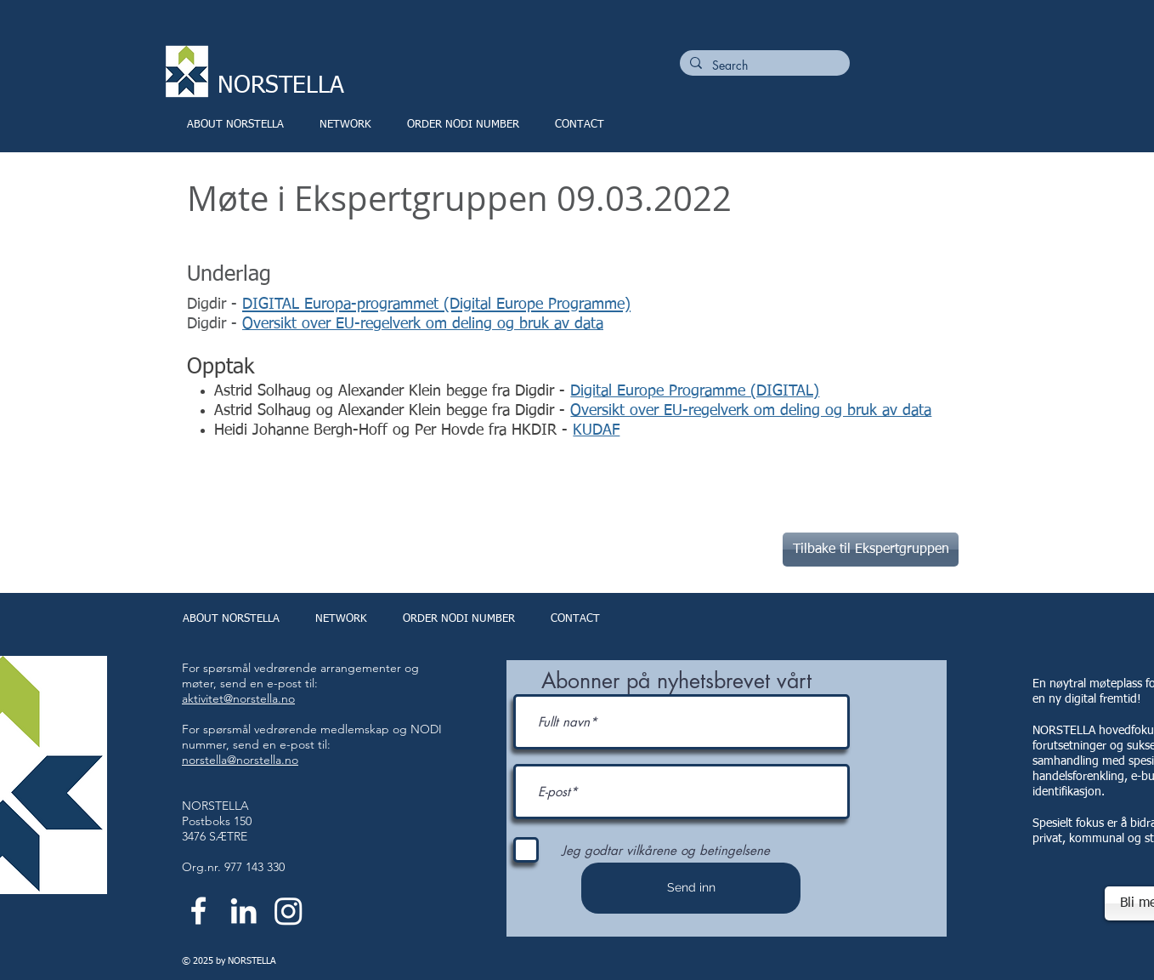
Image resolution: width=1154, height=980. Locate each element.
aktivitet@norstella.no (238, 698)
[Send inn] (690, 888)
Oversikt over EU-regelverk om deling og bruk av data (422, 324)
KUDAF (596, 430)
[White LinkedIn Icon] (243, 910)
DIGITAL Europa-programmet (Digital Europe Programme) (436, 304)
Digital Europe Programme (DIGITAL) (694, 391)
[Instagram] (288, 910)
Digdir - (214, 324)
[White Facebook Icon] (198, 910)
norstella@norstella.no (240, 759)
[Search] (763, 65)
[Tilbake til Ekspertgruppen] (871, 550)
